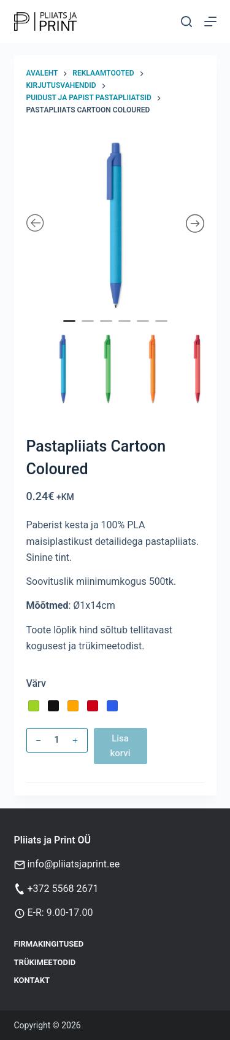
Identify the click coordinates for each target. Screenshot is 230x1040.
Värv (36, 683)
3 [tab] (107, 329)
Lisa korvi (120, 746)
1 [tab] (70, 329)
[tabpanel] (115, 224)
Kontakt (32, 980)
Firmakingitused (49, 943)
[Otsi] (186, 21)
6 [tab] (162, 329)
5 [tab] (144, 329)
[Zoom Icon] (115, 224)
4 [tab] (126, 329)
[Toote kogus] (57, 740)
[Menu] (210, 21)
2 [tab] (89, 329)
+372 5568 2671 (62, 888)
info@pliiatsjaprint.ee (73, 864)
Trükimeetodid (45, 962)
